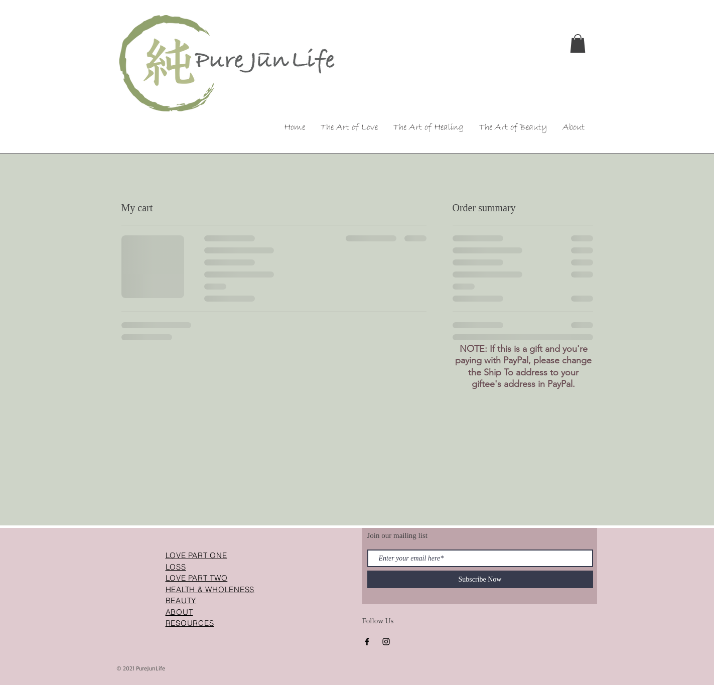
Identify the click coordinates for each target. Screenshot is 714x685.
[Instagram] (386, 641)
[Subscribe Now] (480, 579)
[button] (578, 43)
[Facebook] (367, 641)
